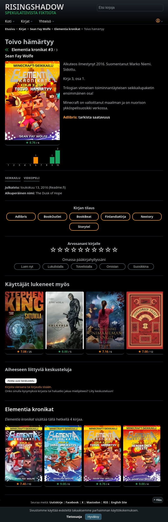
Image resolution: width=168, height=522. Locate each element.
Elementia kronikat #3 (32, 49)
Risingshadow (34, 8)
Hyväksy (93, 516)
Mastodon (93, 502)
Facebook (72, 502)
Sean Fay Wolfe (19, 55)
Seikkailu (13, 178)
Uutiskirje (56, 502)
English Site (119, 502)
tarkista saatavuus (94, 117)
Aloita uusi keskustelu (20, 380)
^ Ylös (158, 500)
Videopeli (32, 178)
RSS (105, 502)
